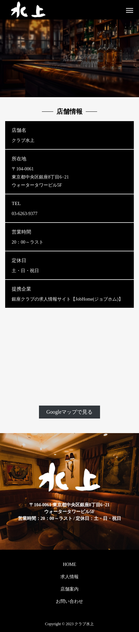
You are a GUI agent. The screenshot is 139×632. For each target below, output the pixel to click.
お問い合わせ (69, 601)
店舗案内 (69, 589)
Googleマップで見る (69, 412)
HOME (69, 564)
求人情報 (69, 576)
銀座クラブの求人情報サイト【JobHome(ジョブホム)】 (67, 299)
